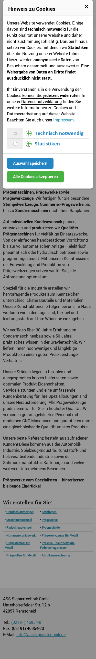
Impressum (63, 120)
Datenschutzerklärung (41, 101)
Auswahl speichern (30, 163)
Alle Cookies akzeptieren (35, 176)
